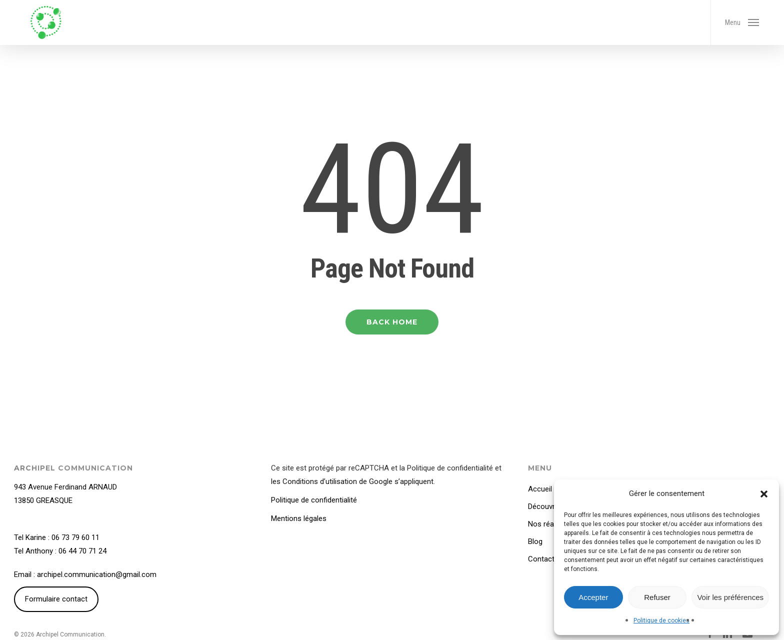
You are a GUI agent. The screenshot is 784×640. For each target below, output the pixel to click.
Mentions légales (298, 518)
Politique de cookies (662, 620)
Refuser (657, 597)
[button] (764, 494)
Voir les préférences (730, 597)
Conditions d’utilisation (319, 481)
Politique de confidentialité (450, 468)
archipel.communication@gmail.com (96, 574)
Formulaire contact (56, 599)
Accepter (593, 597)
